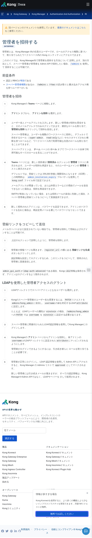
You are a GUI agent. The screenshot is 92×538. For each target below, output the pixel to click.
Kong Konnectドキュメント (59, 452)
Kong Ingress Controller (13, 469)
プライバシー (40, 530)
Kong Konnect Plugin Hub (58, 469)
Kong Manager (38, 14)
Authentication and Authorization (65, 14)
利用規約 (25, 530)
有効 (22, 80)
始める (5, 482)
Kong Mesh (7, 465)
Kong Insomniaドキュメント (60, 465)
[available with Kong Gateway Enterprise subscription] (46, 46)
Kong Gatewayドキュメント (59, 457)
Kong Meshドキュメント (58, 461)
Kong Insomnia (9, 474)
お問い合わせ (52, 517)
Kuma (5, 500)
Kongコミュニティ (11, 509)
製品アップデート (11, 478)
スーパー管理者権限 (16, 84)
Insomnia (6, 505)
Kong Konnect (9, 452)
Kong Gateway (20, 14)
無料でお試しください (62, 513)
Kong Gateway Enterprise (14, 457)
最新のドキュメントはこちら (71, 27)
